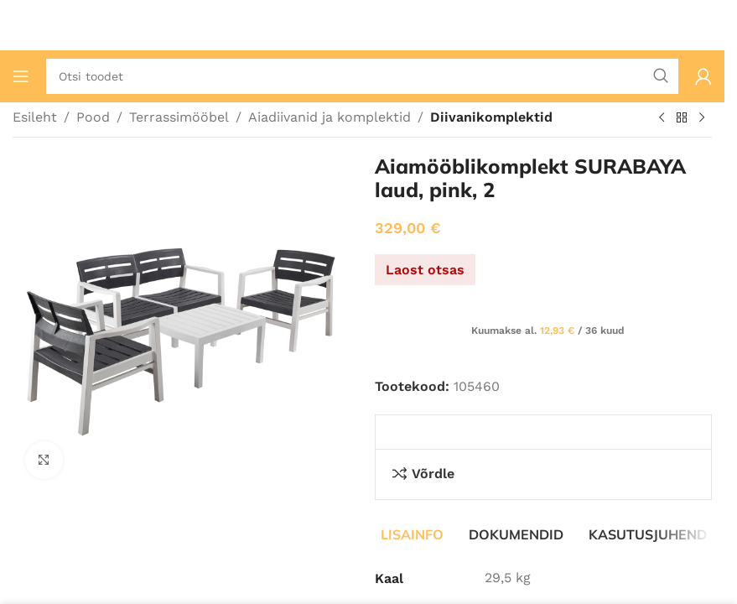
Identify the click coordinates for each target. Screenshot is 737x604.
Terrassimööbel (179, 117)
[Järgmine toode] (702, 118)
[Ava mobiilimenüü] (21, 76)
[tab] (412, 534)
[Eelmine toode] (661, 118)
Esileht (35, 117)
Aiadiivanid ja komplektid (329, 117)
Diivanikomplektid (491, 117)
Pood (93, 117)
